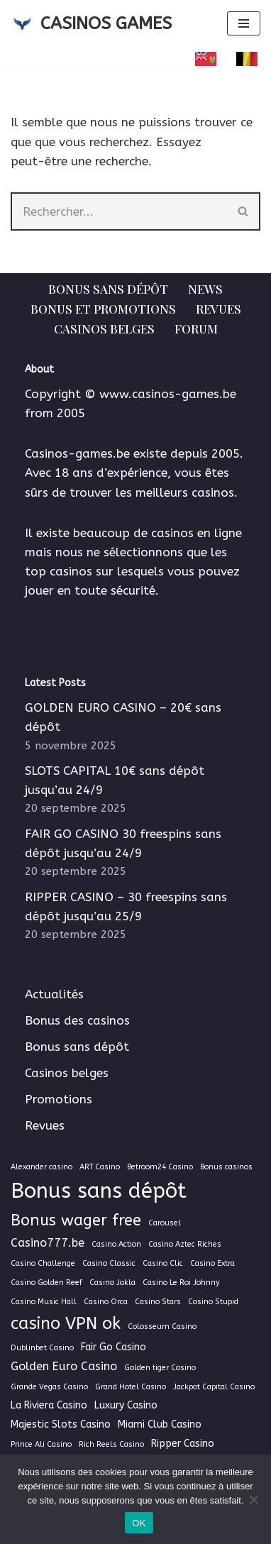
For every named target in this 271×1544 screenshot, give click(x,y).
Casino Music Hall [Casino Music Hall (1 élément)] (44, 1301)
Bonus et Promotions (103, 308)
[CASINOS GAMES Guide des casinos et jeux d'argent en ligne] (91, 23)
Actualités (54, 994)
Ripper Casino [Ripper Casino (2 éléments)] (182, 1444)
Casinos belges (104, 328)
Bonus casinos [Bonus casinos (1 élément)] (226, 1166)
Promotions (58, 1099)
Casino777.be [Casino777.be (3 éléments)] (47, 1243)
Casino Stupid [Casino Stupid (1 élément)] (213, 1301)
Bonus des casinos (77, 1020)
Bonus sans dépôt (108, 289)
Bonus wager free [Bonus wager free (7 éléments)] (76, 1220)
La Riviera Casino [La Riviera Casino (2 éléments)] (49, 1405)
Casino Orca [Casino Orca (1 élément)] (106, 1301)
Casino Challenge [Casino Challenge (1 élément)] (43, 1263)
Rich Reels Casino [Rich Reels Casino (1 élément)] (111, 1444)
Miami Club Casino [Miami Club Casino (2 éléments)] (159, 1424)
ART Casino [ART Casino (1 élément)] (99, 1166)
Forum (196, 328)
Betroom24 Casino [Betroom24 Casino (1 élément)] (160, 1166)
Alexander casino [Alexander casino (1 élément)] (41, 1166)
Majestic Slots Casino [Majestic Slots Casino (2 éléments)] (61, 1424)
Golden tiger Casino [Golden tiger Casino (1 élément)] (160, 1367)
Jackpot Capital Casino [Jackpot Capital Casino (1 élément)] (214, 1386)
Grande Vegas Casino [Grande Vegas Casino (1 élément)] (49, 1386)
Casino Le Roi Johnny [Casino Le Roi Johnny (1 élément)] (181, 1282)
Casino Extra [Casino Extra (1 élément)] (212, 1263)
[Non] (253, 1499)
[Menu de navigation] (243, 23)
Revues (218, 308)
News (205, 289)
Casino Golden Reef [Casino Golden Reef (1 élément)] (46, 1282)
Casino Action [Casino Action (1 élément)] (116, 1244)
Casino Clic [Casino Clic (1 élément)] (163, 1263)
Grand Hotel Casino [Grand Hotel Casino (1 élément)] (130, 1386)
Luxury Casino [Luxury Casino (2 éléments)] (125, 1405)
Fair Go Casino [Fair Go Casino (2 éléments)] (113, 1347)
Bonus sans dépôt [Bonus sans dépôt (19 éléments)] (99, 1191)
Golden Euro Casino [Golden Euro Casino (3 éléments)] (64, 1366)
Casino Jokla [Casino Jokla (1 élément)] (112, 1282)
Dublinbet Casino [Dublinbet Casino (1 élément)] (42, 1347)
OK (138, 1523)
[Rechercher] (119, 211)
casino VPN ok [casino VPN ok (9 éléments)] (66, 1323)
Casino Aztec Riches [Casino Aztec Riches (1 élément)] (184, 1244)
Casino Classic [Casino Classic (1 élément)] (109, 1263)
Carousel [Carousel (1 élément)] (164, 1223)
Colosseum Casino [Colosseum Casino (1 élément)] (162, 1326)
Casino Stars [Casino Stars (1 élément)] (158, 1301)
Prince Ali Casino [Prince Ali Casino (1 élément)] (41, 1444)
